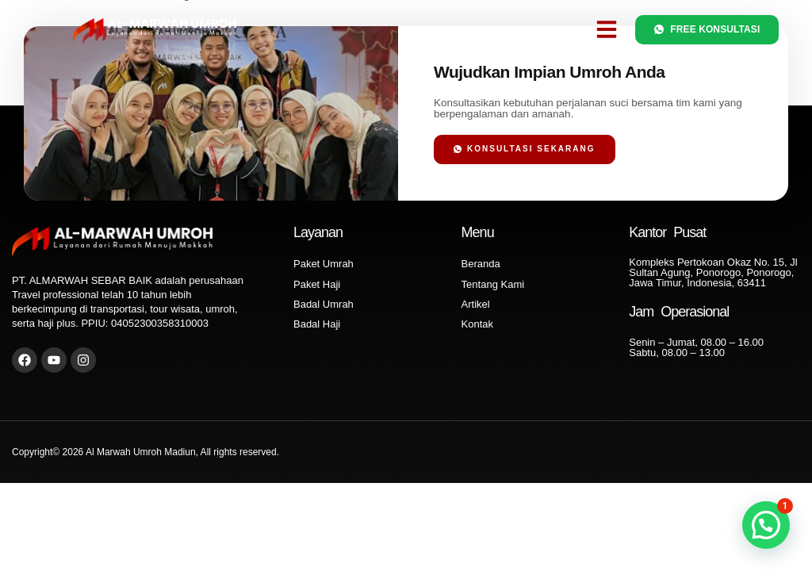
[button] (606, 29)
